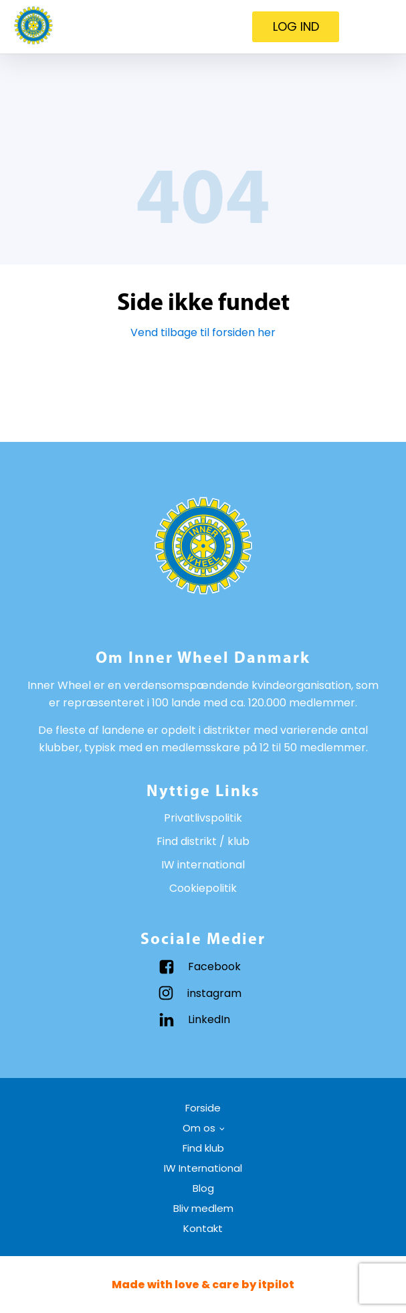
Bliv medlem (203, 1208)
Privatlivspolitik (203, 818)
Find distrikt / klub (203, 841)
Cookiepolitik (203, 888)
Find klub (203, 1148)
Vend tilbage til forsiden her (203, 332)
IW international (203, 864)
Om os (199, 1128)
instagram (214, 993)
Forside (203, 1108)
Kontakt (203, 1228)
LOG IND (296, 26)
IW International (203, 1168)
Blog (203, 1188)
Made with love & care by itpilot (203, 1284)
